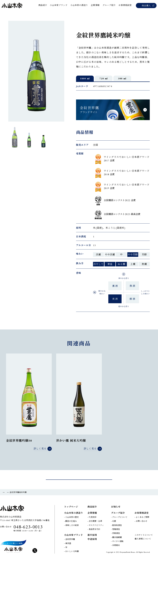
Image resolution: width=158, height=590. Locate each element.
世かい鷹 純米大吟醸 (71, 447)
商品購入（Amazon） (146, 5)
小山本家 (12, 5)
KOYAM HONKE (13, 573)
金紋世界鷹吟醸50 (19, 447)
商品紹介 (12, 519)
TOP (3, 519)
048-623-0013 (28, 554)
